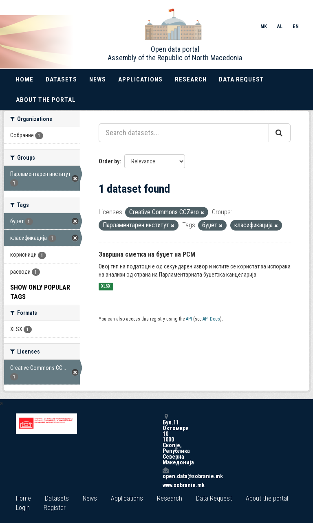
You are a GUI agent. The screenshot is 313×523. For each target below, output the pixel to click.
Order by (109, 161)
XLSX (105, 286)
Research (191, 79)
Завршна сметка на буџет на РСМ (147, 254)
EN (296, 26)
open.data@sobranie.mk (165, 473)
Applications (140, 79)
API (189, 319)
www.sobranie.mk (165, 485)
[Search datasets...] (184, 132)
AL (279, 26)
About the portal (46, 99)
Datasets (61, 79)
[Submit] (280, 132)
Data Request (241, 79)
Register (55, 508)
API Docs (211, 319)
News (97, 79)
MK (263, 26)
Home (24, 79)
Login (23, 508)
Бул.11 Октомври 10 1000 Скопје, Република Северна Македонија (165, 439)
